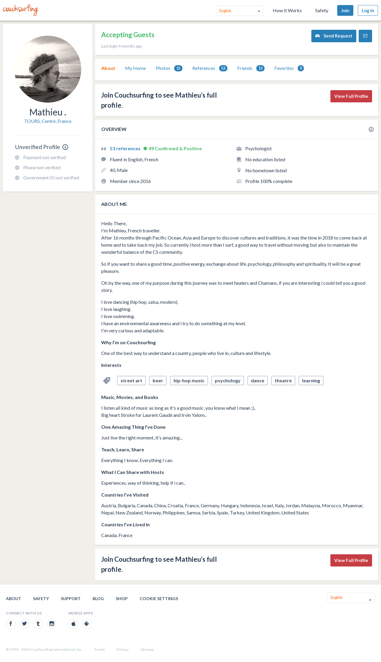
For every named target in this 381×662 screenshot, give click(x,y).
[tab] (108, 68)
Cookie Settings (159, 598)
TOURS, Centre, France (47, 121)
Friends (251, 68)
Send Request (333, 36)
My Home (135, 68)
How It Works (287, 10)
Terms (99, 649)
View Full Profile (351, 96)
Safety (321, 10)
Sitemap (147, 649)
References (209, 68)
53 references (125, 148)
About (108, 68)
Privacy (123, 649)
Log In (368, 10)
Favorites (289, 68)
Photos (169, 68)
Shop (122, 598)
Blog (98, 598)
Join (345, 10)
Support (71, 598)
